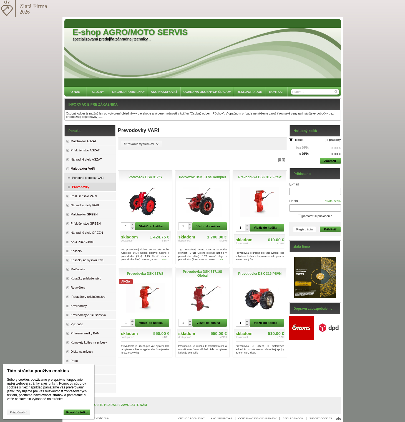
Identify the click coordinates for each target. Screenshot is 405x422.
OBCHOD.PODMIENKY (191, 418)
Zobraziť (330, 160)
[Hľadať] (335, 91)
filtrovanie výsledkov (141, 144)
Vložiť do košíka (151, 226)
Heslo (293, 201)
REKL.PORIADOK (293, 418)
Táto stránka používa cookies (38, 370)
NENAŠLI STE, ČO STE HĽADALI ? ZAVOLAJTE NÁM (108, 404)
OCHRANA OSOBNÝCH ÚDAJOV (257, 418)
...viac (163, 259)
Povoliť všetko (76, 412)
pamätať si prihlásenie (315, 216)
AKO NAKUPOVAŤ (221, 418)
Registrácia (304, 229)
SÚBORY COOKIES (320, 418)
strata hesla (333, 201)
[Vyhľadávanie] (315, 92)
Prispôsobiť (18, 412)
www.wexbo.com (99, 418)
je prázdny (333, 139)
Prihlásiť (330, 229)
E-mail (294, 184)
